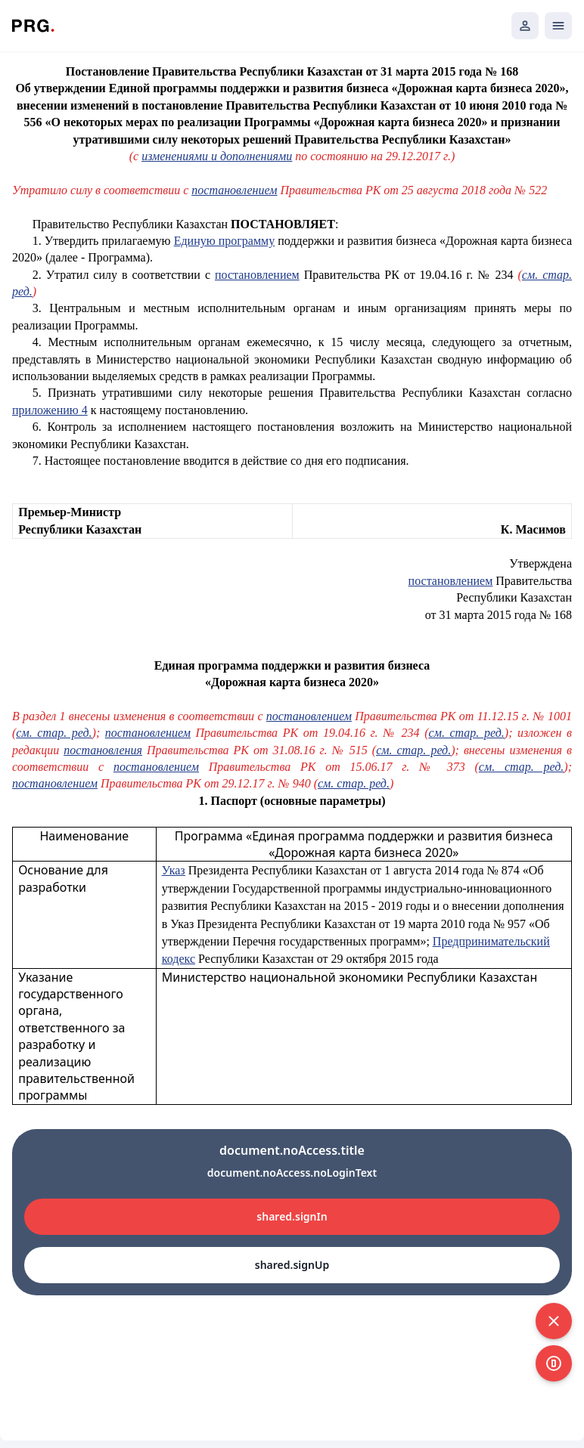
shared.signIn (291, 1216)
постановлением (234, 190)
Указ (173, 870)
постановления (103, 750)
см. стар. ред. (54, 732)
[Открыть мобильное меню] (558, 25)
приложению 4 (50, 410)
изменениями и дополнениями (216, 156)
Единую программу (224, 240)
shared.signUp (292, 1265)
